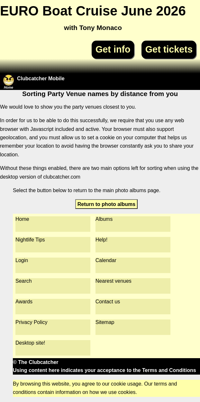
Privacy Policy (31, 322)
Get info (113, 49)
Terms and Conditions (169, 370)
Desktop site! (30, 343)
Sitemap (104, 322)
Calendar (105, 260)
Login (21, 260)
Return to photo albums (106, 204)
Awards (23, 301)
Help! (101, 239)
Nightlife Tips (30, 239)
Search (23, 281)
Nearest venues (113, 281)
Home (22, 219)
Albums (104, 219)
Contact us (107, 301)
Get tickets (169, 49)
